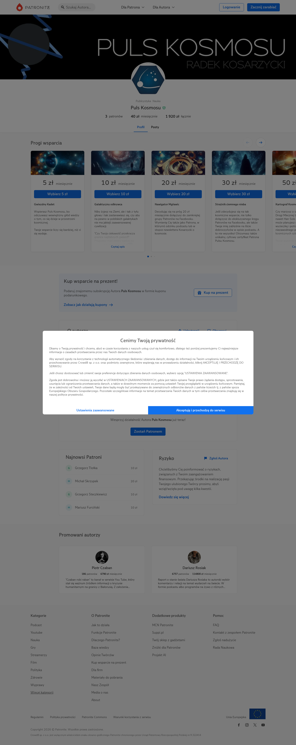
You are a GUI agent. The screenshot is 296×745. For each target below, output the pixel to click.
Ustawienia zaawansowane (95, 410)
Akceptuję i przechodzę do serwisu (200, 410)
